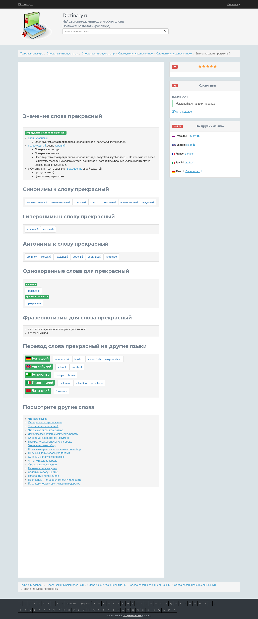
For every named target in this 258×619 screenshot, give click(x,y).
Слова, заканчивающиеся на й (65, 584)
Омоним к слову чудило (42, 464)
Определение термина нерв (45, 422)
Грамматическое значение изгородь (50, 441)
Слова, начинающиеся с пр (98, 53)
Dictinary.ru (25, 4)
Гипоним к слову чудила (42, 468)
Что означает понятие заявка (45, 430)
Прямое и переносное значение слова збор (54, 449)
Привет (193, 135)
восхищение (74, 168)
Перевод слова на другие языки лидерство (54, 483)
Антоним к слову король (42, 460)
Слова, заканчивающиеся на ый (106, 584)
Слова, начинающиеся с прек (174, 53)
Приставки (71, 603)
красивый (42, 138)
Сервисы (233, 4)
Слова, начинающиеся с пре (135, 53)
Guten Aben (193, 171)
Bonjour (189, 153)
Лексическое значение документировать (53, 433)
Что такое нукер (37, 418)
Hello (191, 144)
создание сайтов (132, 615)
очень (31, 138)
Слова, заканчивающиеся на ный (150, 584)
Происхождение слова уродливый (49, 452)
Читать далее (182, 111)
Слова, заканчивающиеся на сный (195, 584)
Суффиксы (85, 603)
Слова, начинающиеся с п (62, 53)
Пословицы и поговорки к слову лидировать (54, 479)
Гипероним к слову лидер (43, 475)
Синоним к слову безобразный (46, 456)
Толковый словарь (31, 53)
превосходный (37, 145)
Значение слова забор (41, 445)
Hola (190, 162)
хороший (60, 145)
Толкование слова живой (43, 426)
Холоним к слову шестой (43, 471)
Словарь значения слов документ (48, 437)
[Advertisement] (91, 90)
